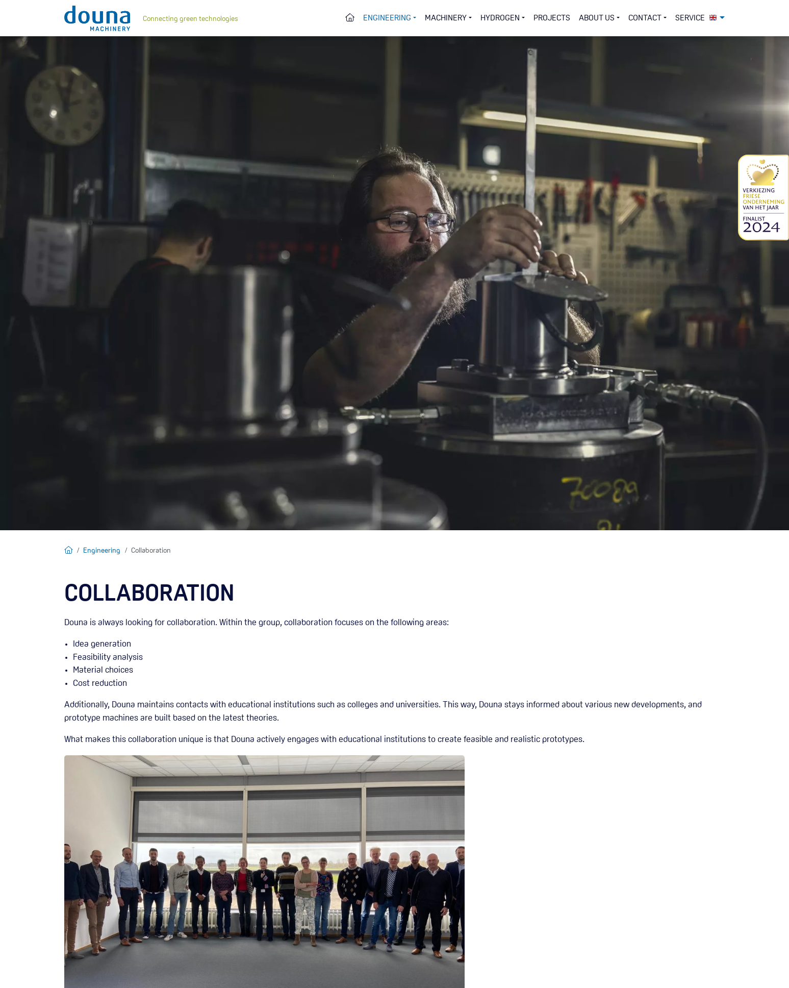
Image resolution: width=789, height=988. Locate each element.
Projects (551, 18)
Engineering (101, 551)
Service (690, 18)
